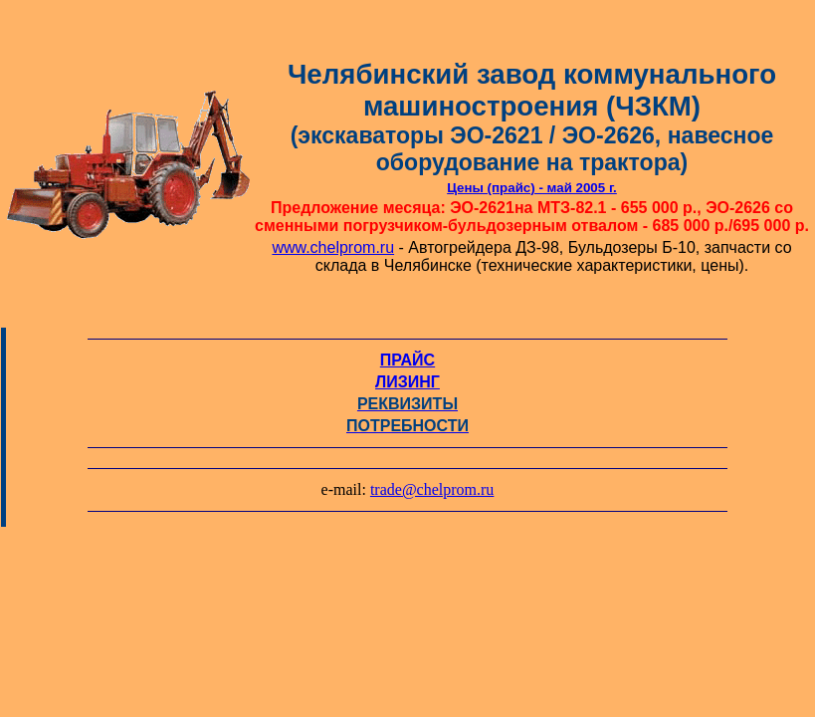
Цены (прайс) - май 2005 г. (532, 187)
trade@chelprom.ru (432, 489)
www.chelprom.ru (333, 247)
